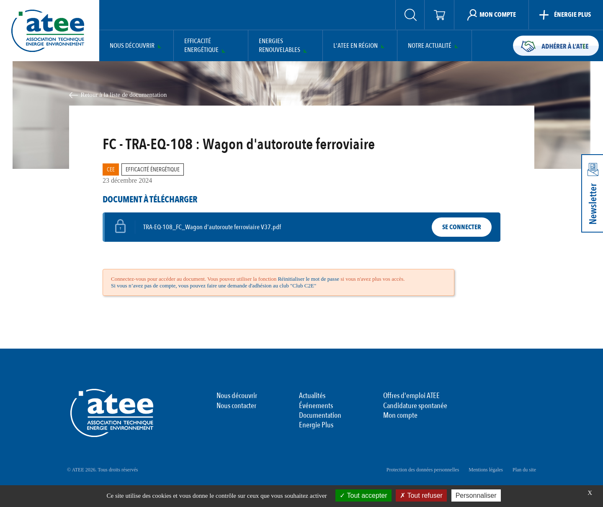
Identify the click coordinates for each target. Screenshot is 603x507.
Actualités (312, 396)
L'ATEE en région (355, 45)
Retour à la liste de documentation (124, 94)
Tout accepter (363, 495)
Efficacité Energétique (201, 45)
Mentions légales (486, 470)
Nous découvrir (132, 45)
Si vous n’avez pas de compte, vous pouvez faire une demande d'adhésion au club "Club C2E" (213, 285)
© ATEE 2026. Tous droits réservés (102, 470)
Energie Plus (316, 425)
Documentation (320, 415)
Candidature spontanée (415, 406)
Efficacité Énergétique (153, 169)
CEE (111, 169)
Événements (316, 406)
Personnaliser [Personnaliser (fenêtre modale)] (476, 495)
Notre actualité (429, 45)
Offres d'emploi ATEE (411, 396)
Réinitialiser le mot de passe (308, 279)
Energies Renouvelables (279, 45)
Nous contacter (236, 406)
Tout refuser (421, 495)
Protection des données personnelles (423, 470)
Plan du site (524, 470)
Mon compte (400, 415)
